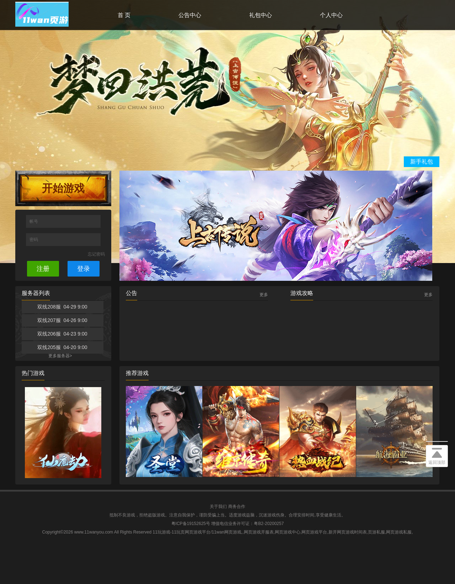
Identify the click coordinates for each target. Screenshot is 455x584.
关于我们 (218, 506)
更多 (263, 295)
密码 (34, 239)
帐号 (34, 221)
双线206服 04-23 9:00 (62, 334)
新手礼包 (421, 162)
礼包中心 (260, 15)
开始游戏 (63, 188)
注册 (43, 268)
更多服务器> (60, 355)
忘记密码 (96, 254)
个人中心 (331, 15)
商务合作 (236, 506)
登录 (83, 268)
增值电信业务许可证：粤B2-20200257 (247, 523)
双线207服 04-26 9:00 (62, 320)
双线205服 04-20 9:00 (62, 347)
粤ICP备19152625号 (190, 523)
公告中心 (189, 15)
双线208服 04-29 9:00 (62, 307)
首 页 (124, 15)
